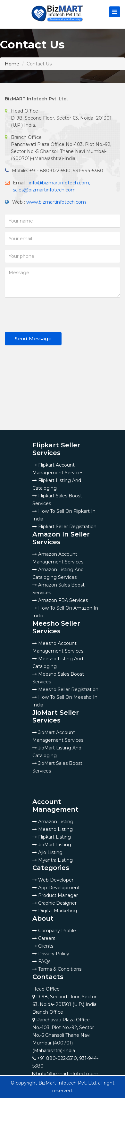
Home (12, 64)
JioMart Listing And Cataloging (56, 751)
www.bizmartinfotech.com (56, 202)
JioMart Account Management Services (57, 736)
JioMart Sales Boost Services (57, 767)
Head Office (65, 996)
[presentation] (53, 314)
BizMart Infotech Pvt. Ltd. (67, 1083)
